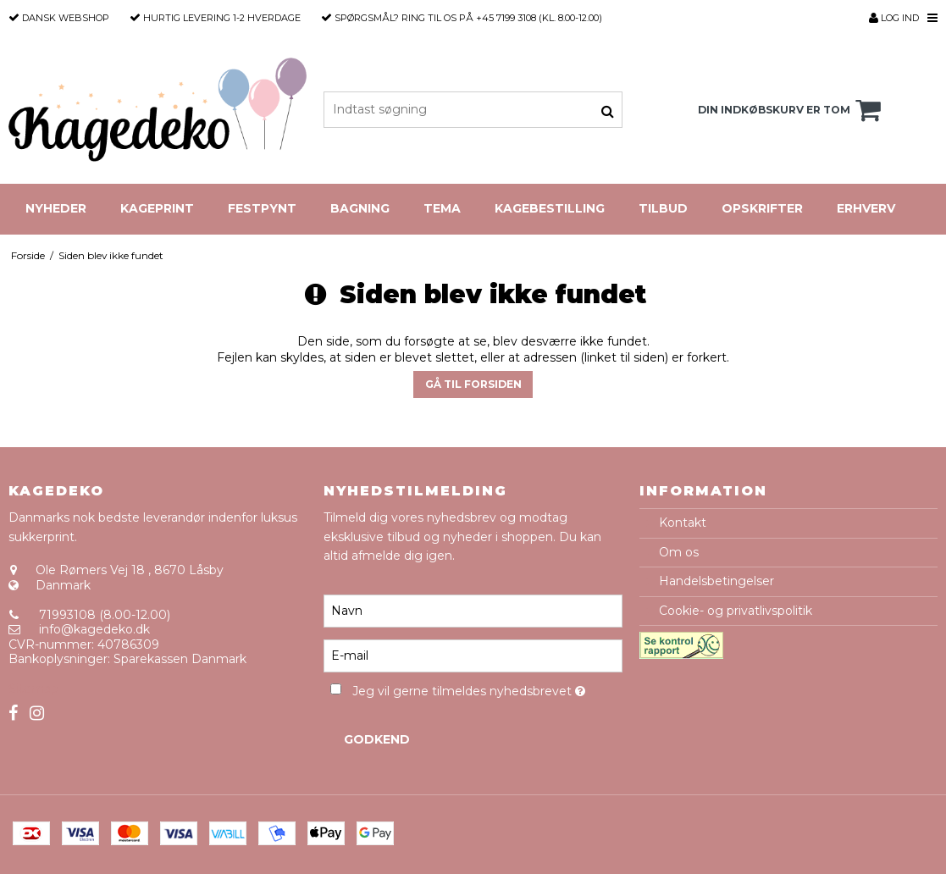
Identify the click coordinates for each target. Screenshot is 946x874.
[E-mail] (473, 654)
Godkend (377, 739)
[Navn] (473, 609)
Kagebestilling (550, 208)
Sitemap (33, 688)
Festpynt (262, 208)
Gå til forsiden (473, 384)
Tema (442, 208)
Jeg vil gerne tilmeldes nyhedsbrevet (487, 689)
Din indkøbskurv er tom (792, 110)
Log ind (894, 18)
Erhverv (866, 208)
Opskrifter (762, 208)
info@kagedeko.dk (94, 629)
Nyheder (55, 208)
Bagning (360, 208)
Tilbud (663, 208)
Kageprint (157, 208)
